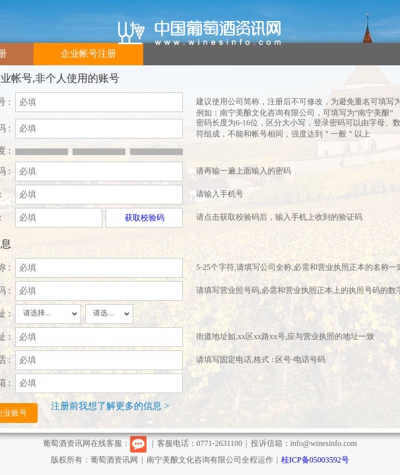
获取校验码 (144, 217)
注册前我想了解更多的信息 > (110, 406)
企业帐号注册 (88, 54)
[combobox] (48, 314)
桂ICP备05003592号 (315, 459)
